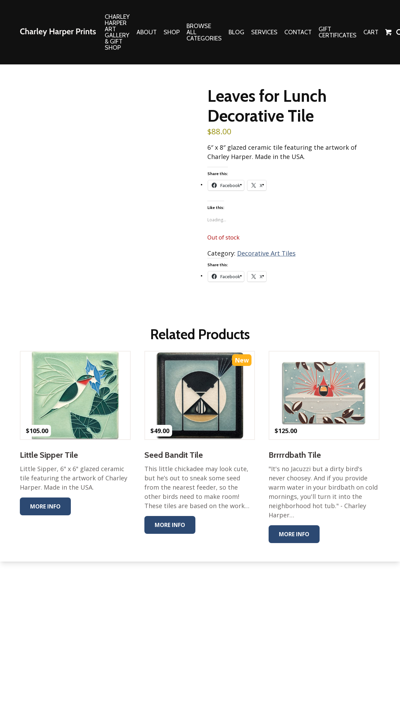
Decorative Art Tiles (266, 253)
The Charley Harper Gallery (58, 32)
